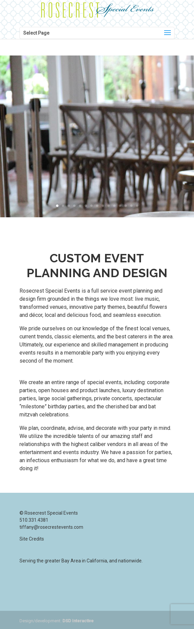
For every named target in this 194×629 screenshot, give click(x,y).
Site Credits (31, 539)
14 (131, 206)
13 (126, 206)
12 (120, 206)
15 (137, 206)
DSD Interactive (78, 620)
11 (114, 206)
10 (108, 206)
